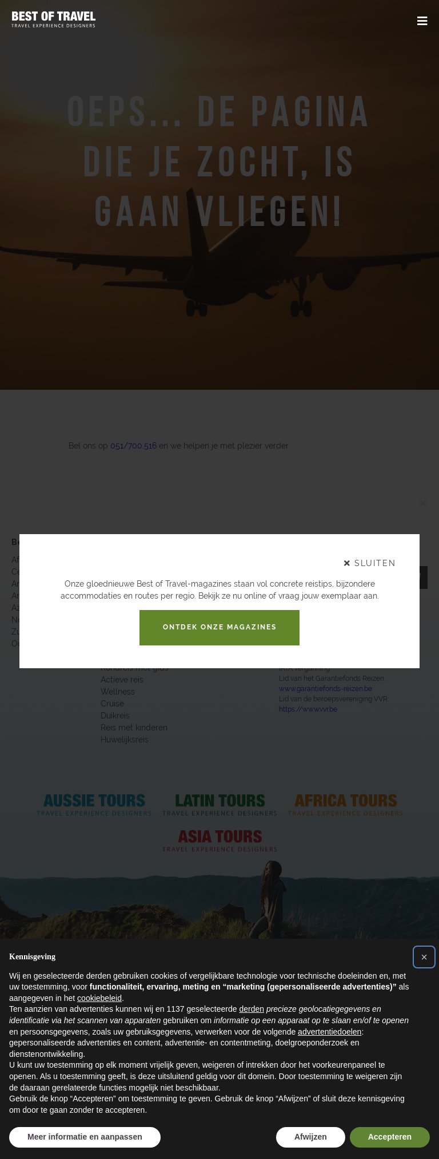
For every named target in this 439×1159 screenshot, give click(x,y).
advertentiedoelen (329, 1031)
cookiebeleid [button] (99, 998)
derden (251, 1008)
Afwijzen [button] (310, 1136)
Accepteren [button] (390, 1136)
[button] (424, 957)
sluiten (370, 563)
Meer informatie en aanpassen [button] (84, 1136)
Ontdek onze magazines (220, 627)
